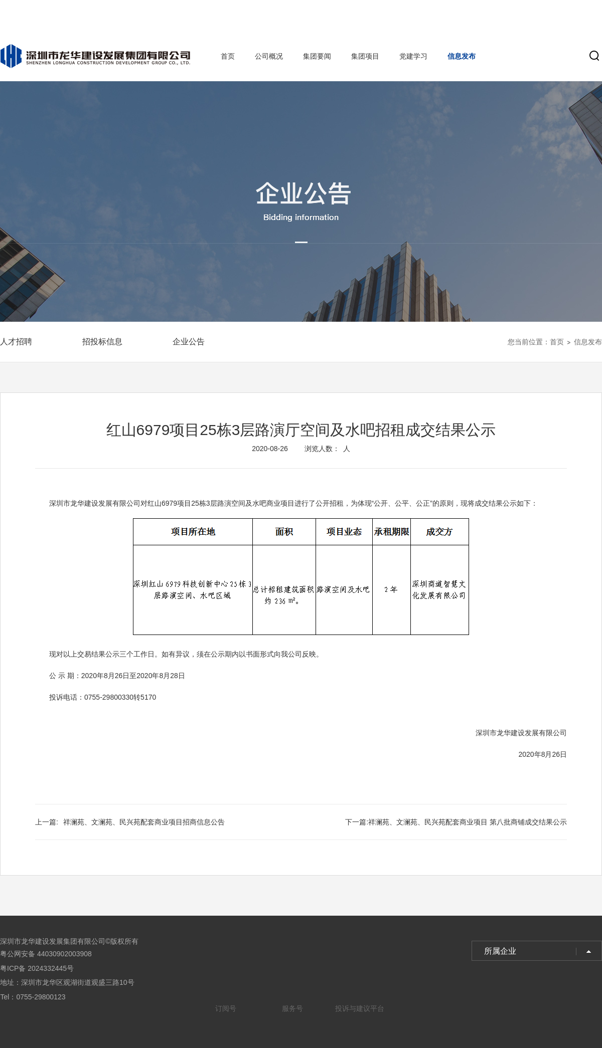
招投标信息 (102, 341)
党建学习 (413, 56)
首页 (228, 56)
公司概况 (269, 56)
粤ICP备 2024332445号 (37, 968)
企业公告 (189, 341)
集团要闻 (317, 56)
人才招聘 (16, 341)
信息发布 (461, 56)
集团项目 (365, 56)
